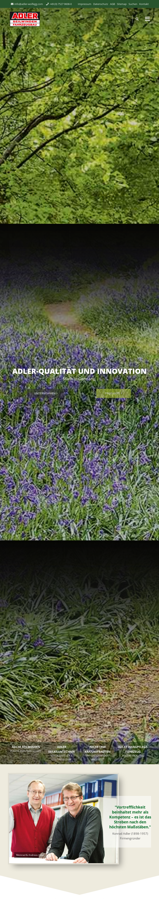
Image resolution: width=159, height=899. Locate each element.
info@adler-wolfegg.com (28, 4)
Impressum (84, 4)
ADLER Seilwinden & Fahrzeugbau (24, 19)
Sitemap (122, 4)
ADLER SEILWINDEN (25, 749)
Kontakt (144, 4)
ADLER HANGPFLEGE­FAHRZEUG (133, 751)
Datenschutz (100, 4)
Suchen (133, 4)
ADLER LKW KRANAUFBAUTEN (97, 753)
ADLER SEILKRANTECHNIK (61, 753)
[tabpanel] (79, 382)
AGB (112, 4)
